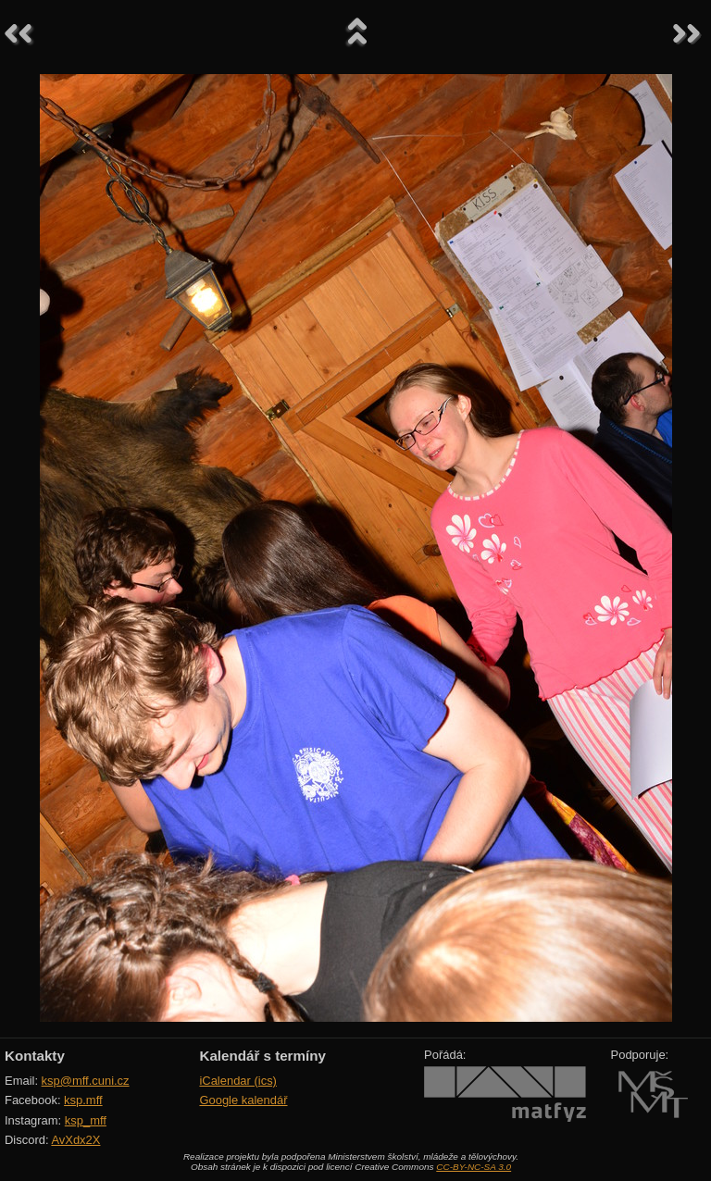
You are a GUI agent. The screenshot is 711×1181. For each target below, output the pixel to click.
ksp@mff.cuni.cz (86, 1081)
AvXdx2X (75, 1140)
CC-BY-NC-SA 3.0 (473, 1167)
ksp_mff (85, 1120)
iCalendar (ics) (238, 1081)
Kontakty (35, 1055)
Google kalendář (243, 1100)
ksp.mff (83, 1100)
